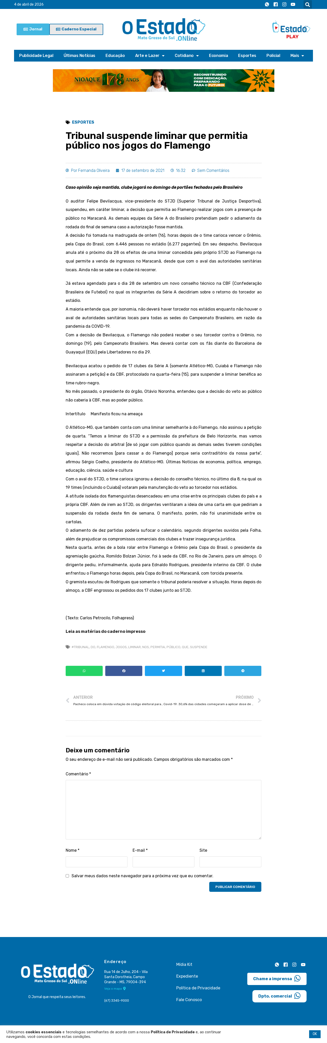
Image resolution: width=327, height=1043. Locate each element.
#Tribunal (80, 647)
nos (145, 647)
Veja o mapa (115, 988)
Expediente (187, 976)
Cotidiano (187, 55)
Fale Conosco (189, 999)
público (173, 647)
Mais (297, 55)
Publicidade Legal (36, 55)
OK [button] (315, 1034)
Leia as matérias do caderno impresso (105, 631)
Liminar (134, 647)
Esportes (247, 55)
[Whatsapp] (267, 4)
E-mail (140, 850)
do (93, 647)
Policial (273, 55)
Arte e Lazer (150, 55)
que (185, 647)
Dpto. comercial (279, 995)
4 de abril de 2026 (29, 4)
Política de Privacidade (198, 988)
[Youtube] (293, 4)
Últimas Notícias (79, 55)
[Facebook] (275, 4)
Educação (115, 55)
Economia (218, 55)
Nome (72, 850)
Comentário (78, 774)
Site (203, 850)
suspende (198, 647)
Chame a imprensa (277, 978)
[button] (307, 4)
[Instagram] (284, 4)
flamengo (105, 647)
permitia (157, 647)
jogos (121, 647)
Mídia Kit (184, 964)
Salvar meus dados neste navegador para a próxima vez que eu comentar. (142, 875)
